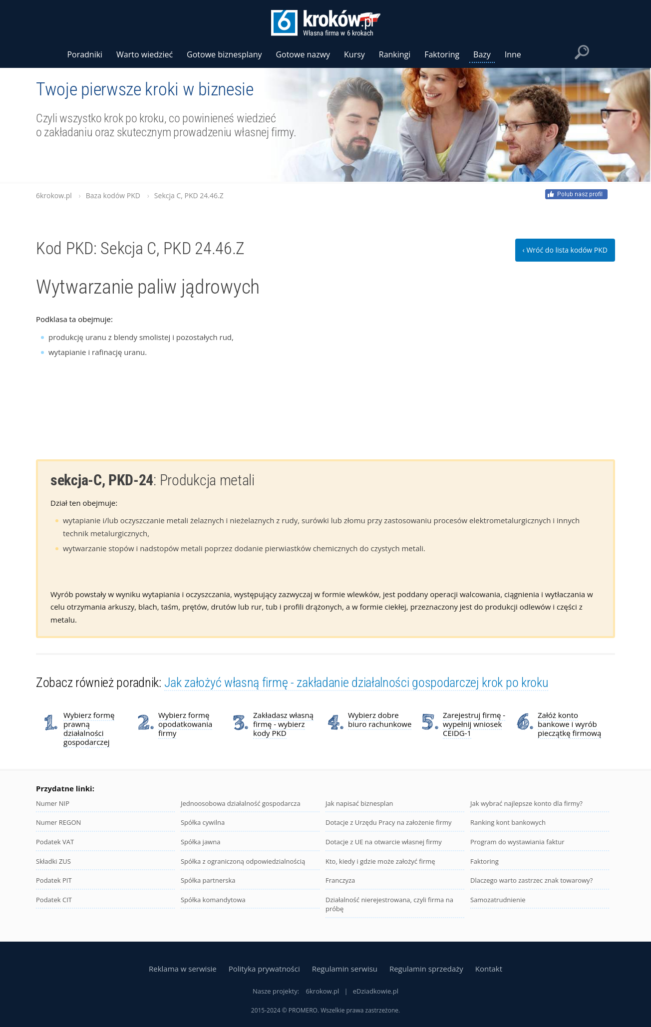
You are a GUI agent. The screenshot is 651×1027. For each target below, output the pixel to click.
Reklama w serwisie (183, 969)
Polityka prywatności (264, 969)
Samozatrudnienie (498, 899)
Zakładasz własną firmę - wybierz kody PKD (283, 724)
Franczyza (340, 880)
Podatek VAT (55, 841)
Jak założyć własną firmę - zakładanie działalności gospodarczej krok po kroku (356, 682)
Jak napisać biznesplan (359, 803)
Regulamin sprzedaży (426, 969)
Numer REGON (58, 822)
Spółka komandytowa (213, 899)
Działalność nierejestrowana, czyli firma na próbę (389, 904)
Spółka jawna (200, 841)
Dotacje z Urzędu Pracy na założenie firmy (389, 822)
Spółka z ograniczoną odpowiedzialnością (243, 861)
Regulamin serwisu (344, 969)
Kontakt (488, 969)
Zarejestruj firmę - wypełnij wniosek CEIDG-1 (474, 724)
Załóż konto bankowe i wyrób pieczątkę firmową (569, 724)
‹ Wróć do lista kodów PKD (565, 250)
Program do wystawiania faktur (517, 841)
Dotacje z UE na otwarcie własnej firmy (384, 841)
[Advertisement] (540, 375)
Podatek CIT (54, 899)
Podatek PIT (54, 880)
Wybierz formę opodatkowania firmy (185, 724)
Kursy (354, 54)
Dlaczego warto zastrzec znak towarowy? (531, 880)
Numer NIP (52, 803)
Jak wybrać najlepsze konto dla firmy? (526, 803)
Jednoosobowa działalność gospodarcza (241, 803)
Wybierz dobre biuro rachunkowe (379, 719)
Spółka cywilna (203, 822)
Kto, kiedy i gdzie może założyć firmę (380, 861)
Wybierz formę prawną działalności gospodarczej (88, 728)
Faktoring (484, 861)
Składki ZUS (53, 861)
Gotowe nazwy (303, 54)
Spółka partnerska (208, 880)
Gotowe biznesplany (224, 54)
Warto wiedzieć (144, 54)
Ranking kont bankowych (508, 822)
